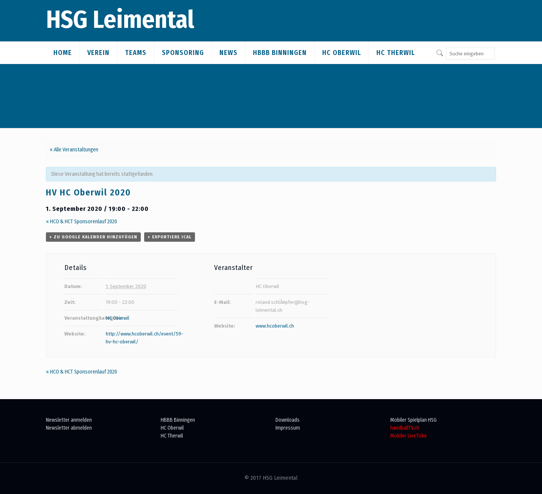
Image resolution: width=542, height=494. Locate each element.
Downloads (288, 420)
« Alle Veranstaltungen (74, 149)
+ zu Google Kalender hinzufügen (93, 237)
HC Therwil (172, 436)
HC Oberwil (117, 318)
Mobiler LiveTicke (408, 436)
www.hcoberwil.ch (275, 326)
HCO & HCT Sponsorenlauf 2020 (81, 221)
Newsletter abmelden (69, 428)
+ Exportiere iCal (170, 237)
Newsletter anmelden (69, 420)
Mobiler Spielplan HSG (413, 420)
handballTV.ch (404, 428)
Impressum (288, 428)
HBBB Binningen (178, 420)
